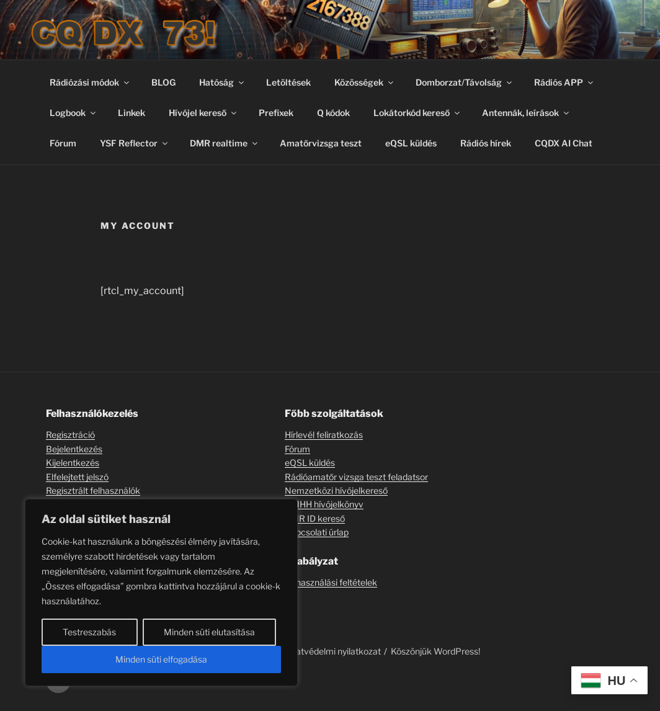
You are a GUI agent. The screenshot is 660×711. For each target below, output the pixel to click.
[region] (161, 592)
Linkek (131, 112)
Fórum (63, 143)
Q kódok (333, 112)
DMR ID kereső (315, 518)
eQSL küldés (411, 143)
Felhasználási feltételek (331, 582)
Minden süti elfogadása (161, 659)
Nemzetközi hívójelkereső (336, 490)
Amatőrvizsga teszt (321, 143)
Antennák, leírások (526, 112)
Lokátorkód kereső (417, 112)
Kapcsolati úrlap (317, 532)
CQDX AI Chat (563, 143)
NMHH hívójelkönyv (324, 504)
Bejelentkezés (74, 449)
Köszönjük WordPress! (435, 651)
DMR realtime (224, 143)
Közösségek (364, 82)
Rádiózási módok (90, 82)
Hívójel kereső (203, 112)
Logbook (73, 112)
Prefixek (276, 112)
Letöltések (288, 82)
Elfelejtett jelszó (77, 477)
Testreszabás (89, 632)
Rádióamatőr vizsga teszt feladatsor (356, 477)
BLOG (163, 82)
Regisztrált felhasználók (93, 490)
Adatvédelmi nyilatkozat (333, 651)
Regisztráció (70, 434)
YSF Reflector (134, 143)
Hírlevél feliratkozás (324, 434)
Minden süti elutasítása (209, 632)
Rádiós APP (564, 82)
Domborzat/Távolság (465, 82)
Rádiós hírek (485, 143)
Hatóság (222, 82)
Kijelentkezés (72, 462)
